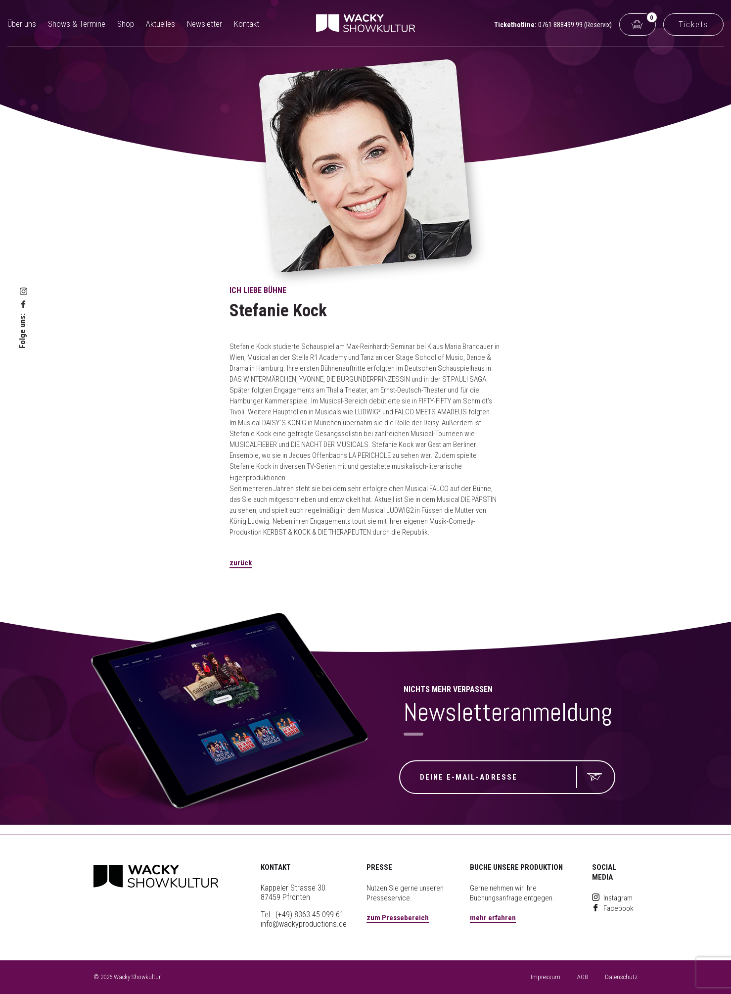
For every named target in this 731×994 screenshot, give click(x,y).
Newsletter (204, 24)
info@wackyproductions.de (304, 924)
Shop (125, 24)
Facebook (613, 908)
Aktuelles (160, 24)
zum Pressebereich (397, 917)
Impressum (545, 977)
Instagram (612, 898)
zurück (240, 562)
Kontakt (246, 24)
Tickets (693, 24)
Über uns (21, 24)
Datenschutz (621, 977)
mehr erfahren (493, 917)
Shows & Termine (76, 24)
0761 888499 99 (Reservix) (575, 25)
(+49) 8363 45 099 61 (309, 914)
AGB (582, 977)
